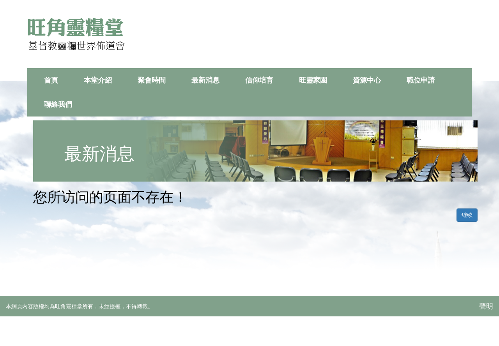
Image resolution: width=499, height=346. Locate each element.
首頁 (51, 80)
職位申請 (421, 80)
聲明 (486, 306)
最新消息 (205, 80)
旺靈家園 (313, 80)
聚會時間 (152, 80)
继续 (467, 215)
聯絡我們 (58, 104)
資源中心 (367, 80)
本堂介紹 (98, 80)
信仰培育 (259, 80)
